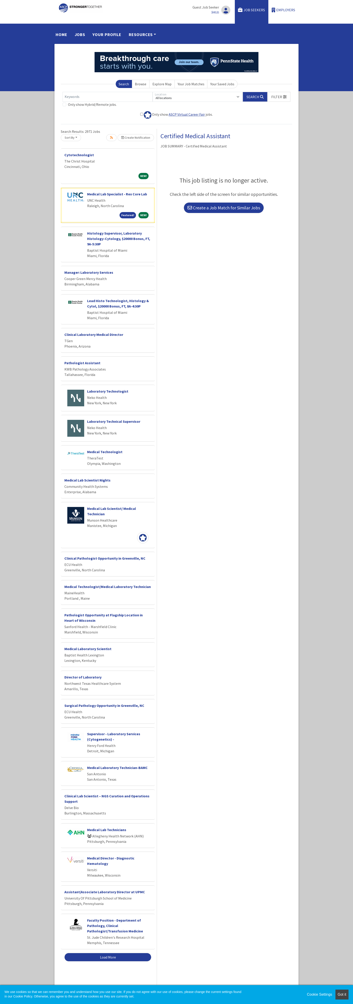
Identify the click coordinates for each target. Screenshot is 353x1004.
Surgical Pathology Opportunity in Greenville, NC (104, 705)
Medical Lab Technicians (106, 830)
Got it (342, 994)
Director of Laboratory (83, 677)
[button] (278, 97)
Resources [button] (141, 34)
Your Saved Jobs (222, 84)
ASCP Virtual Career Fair (187, 114)
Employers (283, 10)
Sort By (70, 138)
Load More (108, 957)
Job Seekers (251, 10)
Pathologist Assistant (82, 363)
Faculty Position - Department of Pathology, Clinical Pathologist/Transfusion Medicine (115, 925)
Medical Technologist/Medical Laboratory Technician (107, 586)
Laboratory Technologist (107, 391)
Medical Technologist (104, 452)
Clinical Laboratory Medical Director (93, 334)
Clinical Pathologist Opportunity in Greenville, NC (104, 558)
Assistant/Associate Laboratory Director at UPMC (104, 892)
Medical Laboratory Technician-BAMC (117, 767)
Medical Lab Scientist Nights (87, 480)
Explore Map (162, 84)
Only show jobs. (176, 115)
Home (61, 34)
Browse (140, 84)
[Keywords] (108, 97)
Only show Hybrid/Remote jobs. (92, 104)
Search (124, 84)
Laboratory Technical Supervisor (113, 421)
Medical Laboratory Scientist (87, 649)
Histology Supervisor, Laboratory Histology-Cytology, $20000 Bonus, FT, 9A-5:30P (118, 238)
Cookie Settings (319, 994)
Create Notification (135, 138)
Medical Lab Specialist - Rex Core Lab (117, 194)
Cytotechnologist (79, 155)
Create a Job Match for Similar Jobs (224, 207)
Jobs (80, 34)
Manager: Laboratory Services (88, 272)
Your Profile (107, 34)
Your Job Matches (191, 84)
